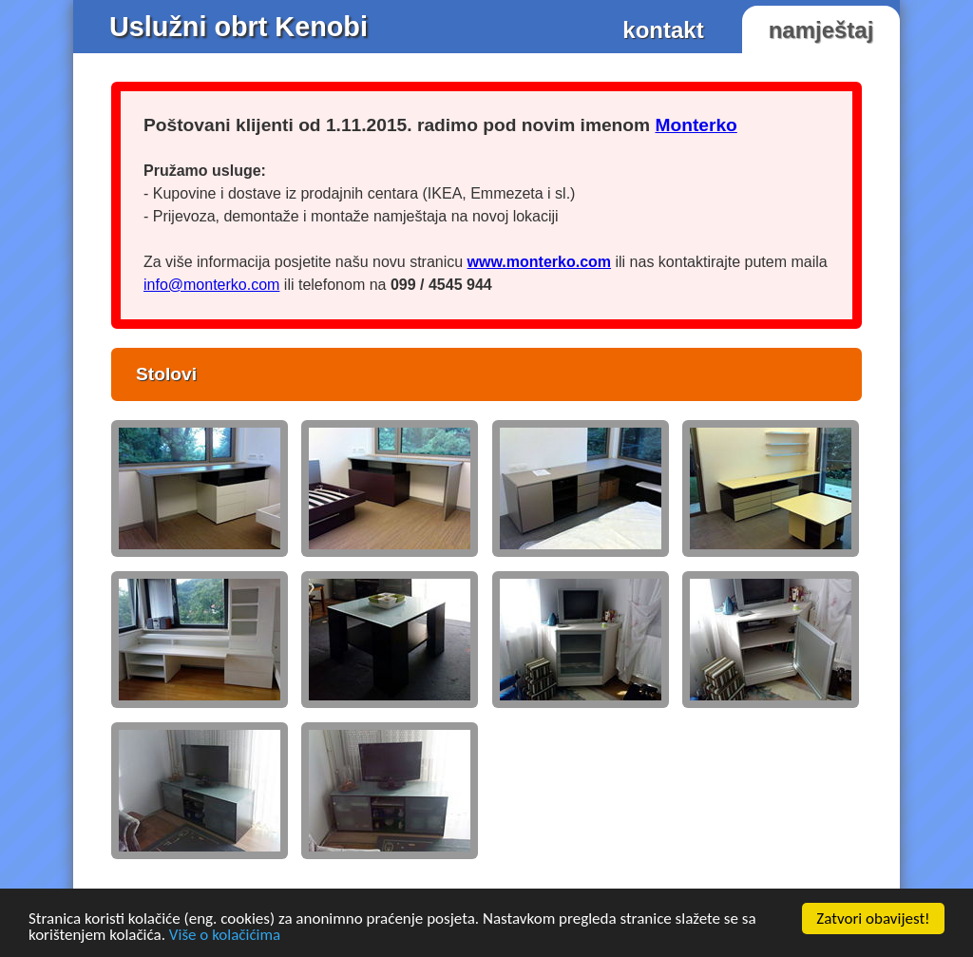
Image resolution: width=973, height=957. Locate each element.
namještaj (821, 30)
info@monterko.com (211, 285)
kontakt (662, 30)
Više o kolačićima (224, 936)
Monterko (695, 125)
